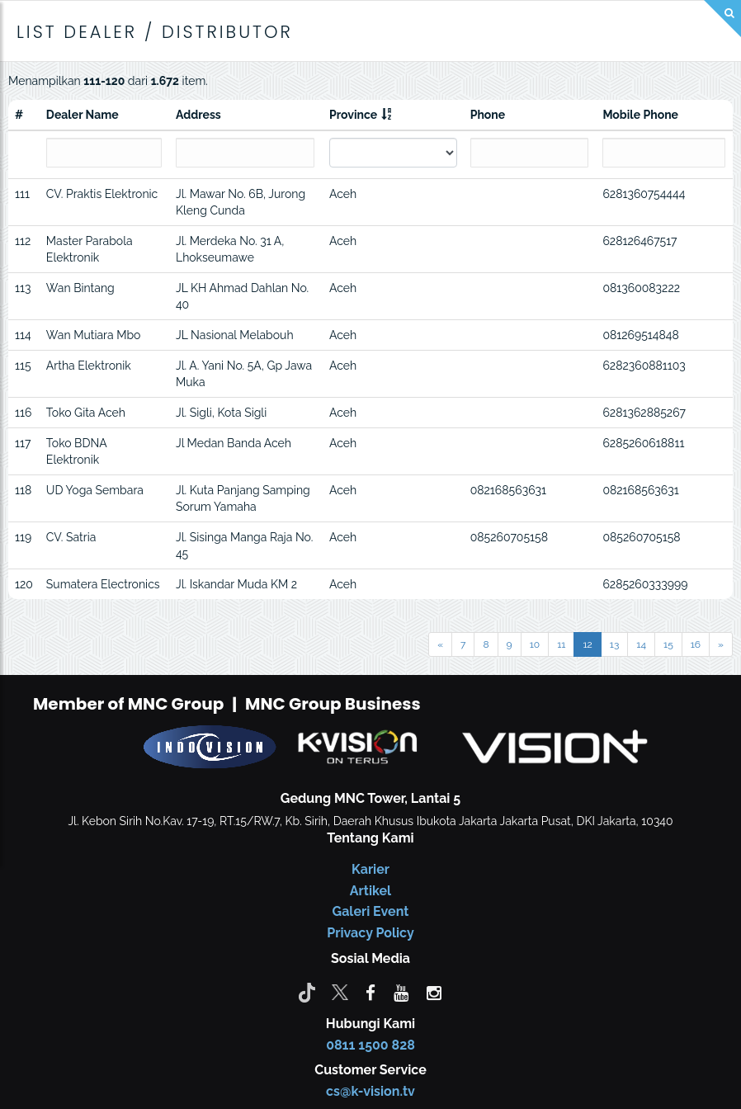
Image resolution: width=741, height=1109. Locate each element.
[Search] (722, 18)
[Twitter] (339, 992)
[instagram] (434, 992)
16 (696, 644)
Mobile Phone (640, 114)
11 (561, 644)
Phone (488, 114)
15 (668, 644)
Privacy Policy (370, 933)
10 (535, 644)
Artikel (370, 891)
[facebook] (370, 992)
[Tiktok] (306, 992)
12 (587, 644)
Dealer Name (82, 114)
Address (198, 114)
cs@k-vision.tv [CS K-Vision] (370, 1091)
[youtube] (401, 992)
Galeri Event (371, 911)
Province (353, 114)
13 (615, 644)
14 (641, 644)
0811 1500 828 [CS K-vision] (370, 1045)
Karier (370, 869)
